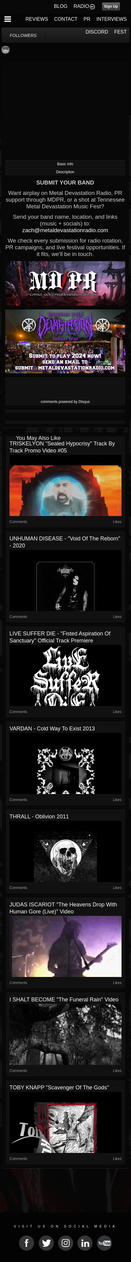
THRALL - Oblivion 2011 (39, 817)
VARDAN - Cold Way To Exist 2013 (52, 729)
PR (86, 19)
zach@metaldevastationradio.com (65, 230)
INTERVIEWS (111, 19)
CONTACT (65, 19)
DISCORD (97, 32)
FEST (120, 32)
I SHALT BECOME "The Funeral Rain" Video (63, 1000)
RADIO (81, 6)
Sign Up (111, 6)
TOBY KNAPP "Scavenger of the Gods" (59, 1088)
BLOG (60, 6)
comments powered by (65, 402)
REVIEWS (37, 19)
